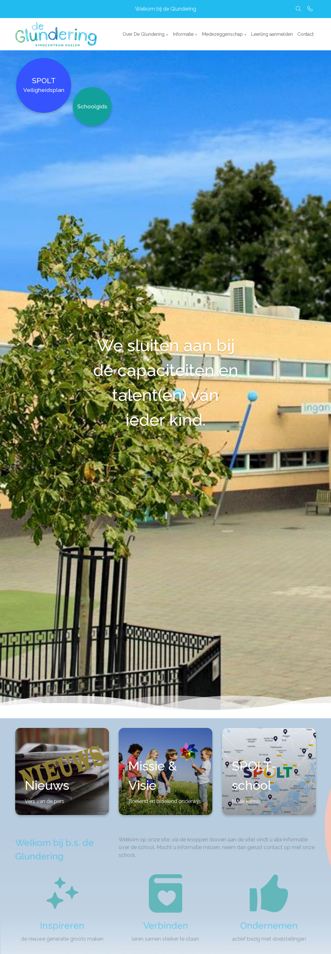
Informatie (183, 34)
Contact (305, 34)
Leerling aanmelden (272, 34)
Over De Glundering (144, 34)
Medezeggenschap (222, 34)
